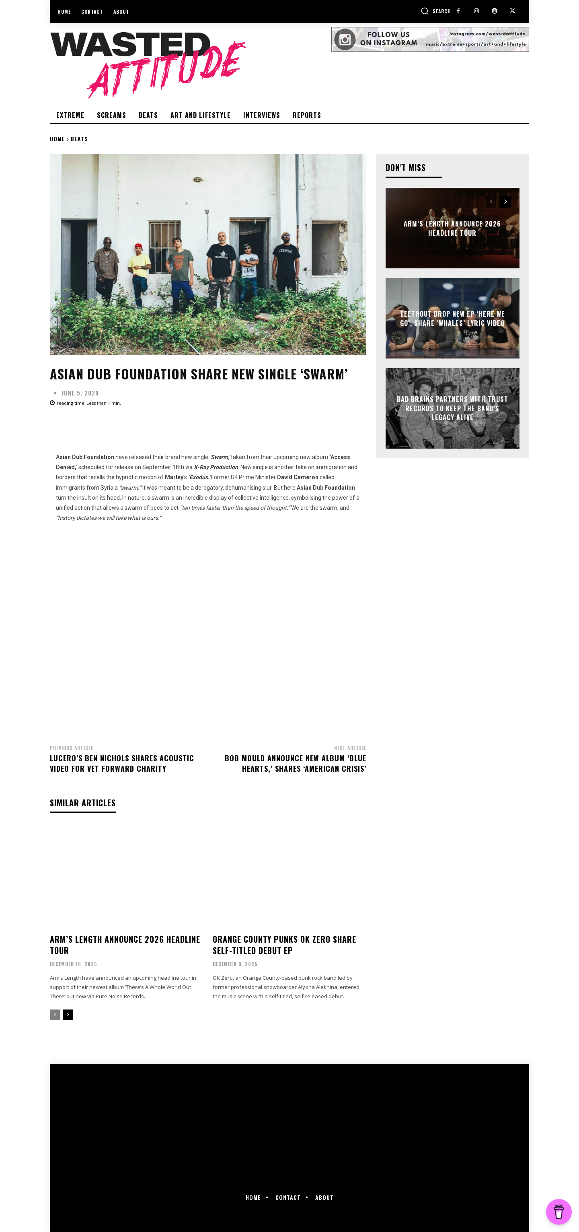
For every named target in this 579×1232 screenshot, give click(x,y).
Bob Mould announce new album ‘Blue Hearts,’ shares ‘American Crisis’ (295, 763)
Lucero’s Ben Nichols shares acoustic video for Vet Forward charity (122, 763)
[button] (436, 11)
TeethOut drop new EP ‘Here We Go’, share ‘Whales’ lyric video (452, 318)
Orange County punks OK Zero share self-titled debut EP (284, 944)
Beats (79, 138)
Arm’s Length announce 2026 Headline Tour (125, 944)
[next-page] (68, 1014)
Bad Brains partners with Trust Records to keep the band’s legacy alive (452, 408)
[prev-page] (55, 1014)
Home (57, 138)
